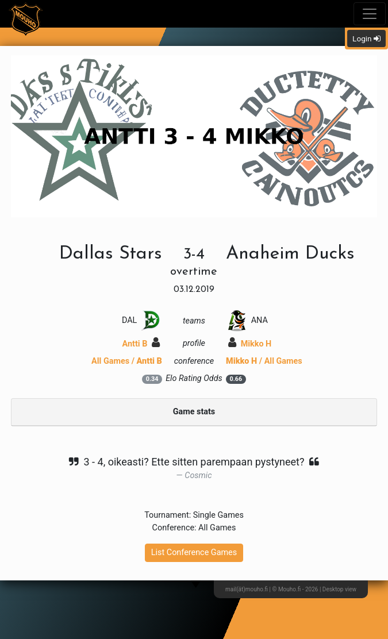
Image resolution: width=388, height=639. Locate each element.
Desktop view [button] (339, 589)
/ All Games (264, 361)
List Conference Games (194, 552)
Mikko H (249, 344)
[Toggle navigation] (370, 13)
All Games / (126, 361)
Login (366, 38)
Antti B (141, 344)
